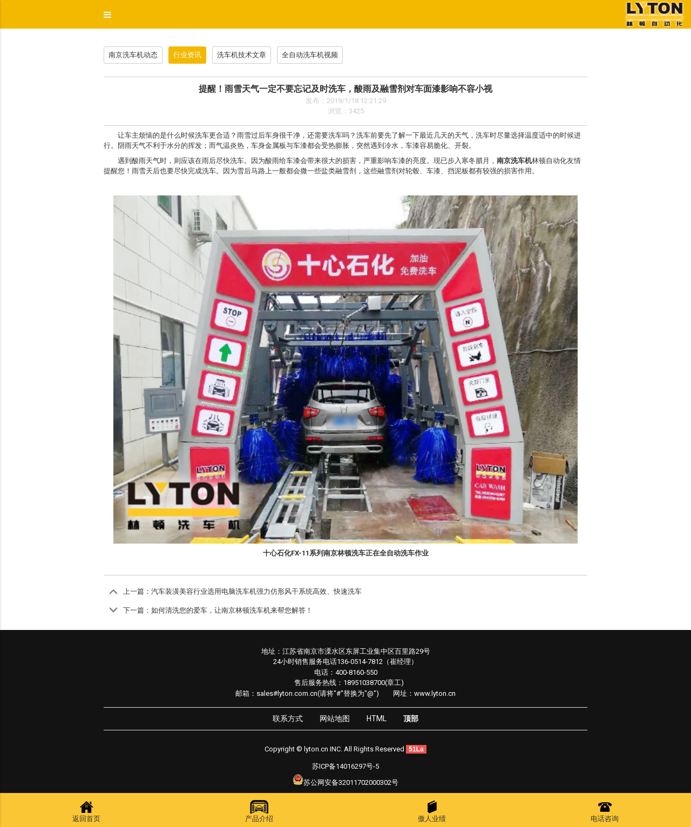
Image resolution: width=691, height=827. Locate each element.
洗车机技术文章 (241, 55)
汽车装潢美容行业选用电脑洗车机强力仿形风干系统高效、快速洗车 (256, 591)
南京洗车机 (514, 161)
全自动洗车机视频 (310, 55)
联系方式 (288, 718)
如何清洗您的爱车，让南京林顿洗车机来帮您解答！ (232, 610)
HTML (377, 718)
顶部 (410, 718)
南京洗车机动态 (133, 55)
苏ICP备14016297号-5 (345, 766)
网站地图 (335, 718)
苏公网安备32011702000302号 (350, 782)
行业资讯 (187, 55)
